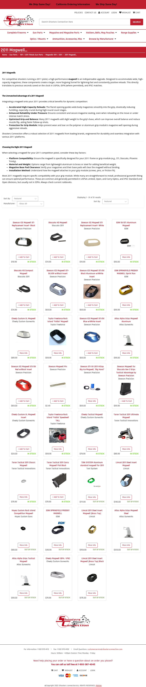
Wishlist (125, 12)
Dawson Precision (23, 228)
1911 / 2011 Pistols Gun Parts (31, 55)
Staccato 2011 (58, 225)
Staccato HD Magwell (57, 222)
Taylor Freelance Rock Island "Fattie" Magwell (57, 320)
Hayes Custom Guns (24, 516)
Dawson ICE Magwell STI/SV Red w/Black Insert (23, 368)
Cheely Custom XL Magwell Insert (24, 416)
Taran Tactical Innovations (126, 420)
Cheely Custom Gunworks (23, 321)
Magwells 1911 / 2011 (53, 55)
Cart (54, 670)
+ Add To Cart (23, 257)
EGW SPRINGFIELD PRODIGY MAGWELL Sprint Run (126, 272)
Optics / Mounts (39, 39)
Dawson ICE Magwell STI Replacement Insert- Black (23, 224)
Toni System (92, 468)
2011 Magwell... (71, 55)
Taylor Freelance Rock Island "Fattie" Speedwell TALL (58, 417)
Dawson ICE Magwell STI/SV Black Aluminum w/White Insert (92, 273)
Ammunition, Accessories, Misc (68, 39)
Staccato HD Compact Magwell (23, 272)
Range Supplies (130, 32)
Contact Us (90, 12)
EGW (126, 228)
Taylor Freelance (57, 324)
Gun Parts (39, 32)
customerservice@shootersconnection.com (105, 649)
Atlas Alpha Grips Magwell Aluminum (126, 320)
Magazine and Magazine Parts (65, 32)
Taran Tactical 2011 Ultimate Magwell (126, 416)
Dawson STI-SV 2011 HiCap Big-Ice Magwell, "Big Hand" (92, 368)
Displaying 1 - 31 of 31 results (89, 197)
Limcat (126, 468)
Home (4, 55)
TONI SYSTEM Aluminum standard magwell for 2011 (92, 464)
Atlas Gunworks (126, 324)
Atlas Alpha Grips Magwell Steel (126, 512)
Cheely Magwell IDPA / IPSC (58, 558)
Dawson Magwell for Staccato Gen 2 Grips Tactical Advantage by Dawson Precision (126, 371)
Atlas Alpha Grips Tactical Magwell (23, 560)
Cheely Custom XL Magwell (24, 318)
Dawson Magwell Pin (58, 366)
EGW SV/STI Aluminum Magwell (126, 224)
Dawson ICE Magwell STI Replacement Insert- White (92, 224)
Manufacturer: (9, 203)
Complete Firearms (18, 32)
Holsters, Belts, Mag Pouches (101, 32)
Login (114, 12)
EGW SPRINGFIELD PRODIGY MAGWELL (58, 512)
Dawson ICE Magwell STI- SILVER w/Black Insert (58, 272)
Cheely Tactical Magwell (92, 414)
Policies (78, 12)
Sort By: (7, 198)
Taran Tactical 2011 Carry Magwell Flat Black (58, 464)
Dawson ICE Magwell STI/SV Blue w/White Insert (92, 320)
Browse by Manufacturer (102, 39)
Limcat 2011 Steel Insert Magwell (126, 464)
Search (137, 21)
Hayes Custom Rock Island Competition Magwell (23, 512)
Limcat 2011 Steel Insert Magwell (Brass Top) (92, 512)
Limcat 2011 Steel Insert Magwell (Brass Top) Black (92, 560)
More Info (126, 257)
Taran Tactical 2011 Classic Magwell (23, 464)
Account (103, 12)
